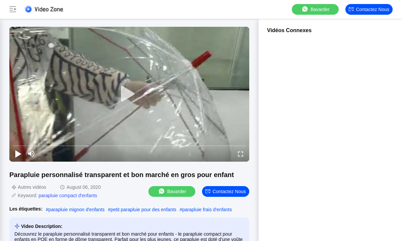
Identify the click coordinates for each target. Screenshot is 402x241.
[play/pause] (18, 154)
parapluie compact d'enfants (68, 195)
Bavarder (315, 9)
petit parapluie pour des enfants (143, 209)
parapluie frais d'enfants (207, 209)
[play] (129, 94)
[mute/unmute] (31, 154)
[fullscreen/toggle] (240, 154)
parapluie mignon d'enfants (77, 209)
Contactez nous (369, 9)
